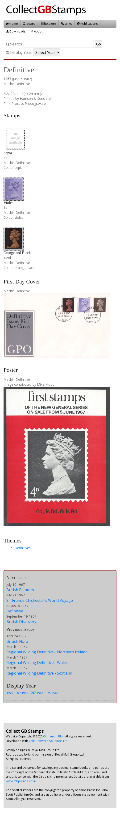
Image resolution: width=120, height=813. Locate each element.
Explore (48, 23)
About (36, 31)
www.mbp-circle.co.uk (21, 781)
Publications (87, 23)
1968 (24, 693)
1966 (40, 693)
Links (66, 23)
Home (12, 23)
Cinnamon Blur (53, 736)
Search (30, 23)
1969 (17, 693)
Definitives (23, 548)
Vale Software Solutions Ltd (48, 741)
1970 (9, 693)
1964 (55, 693)
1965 (47, 693)
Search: (14, 44)
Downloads (16, 31)
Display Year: (19, 52)
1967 (32, 693)
